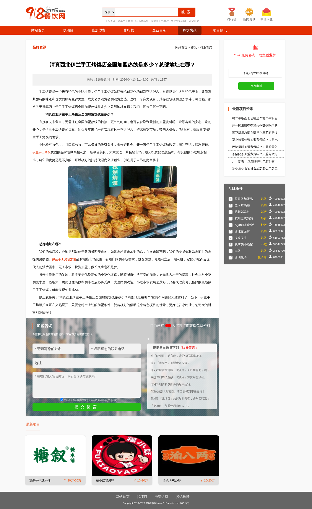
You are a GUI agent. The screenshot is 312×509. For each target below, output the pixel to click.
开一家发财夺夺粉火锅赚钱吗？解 (255, 125)
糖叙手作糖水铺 (39, 480)
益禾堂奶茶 (242, 205)
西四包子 (241, 257)
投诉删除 (183, 497)
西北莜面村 (242, 231)
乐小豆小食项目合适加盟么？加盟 (255, 168)
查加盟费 (99, 30)
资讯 (194, 47)
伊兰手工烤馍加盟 (64, 259)
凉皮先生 (241, 238)
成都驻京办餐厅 (160, 21)
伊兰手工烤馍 (41, 152)
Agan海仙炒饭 (244, 225)
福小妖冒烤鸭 (105, 480)
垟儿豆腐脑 (141, 21)
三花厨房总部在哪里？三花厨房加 (255, 132)
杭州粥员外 (242, 212)
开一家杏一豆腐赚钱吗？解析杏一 (255, 161)
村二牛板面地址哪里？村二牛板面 (255, 118)
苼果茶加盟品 (244, 199)
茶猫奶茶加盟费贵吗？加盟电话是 (255, 154)
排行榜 (129, 30)
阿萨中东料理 (179, 21)
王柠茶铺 (110, 21)
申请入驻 (162, 497)
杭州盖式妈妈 (244, 218)
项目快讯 (220, 30)
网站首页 (38, 30)
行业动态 (206, 47)
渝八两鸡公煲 (172, 480)
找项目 (68, 30)
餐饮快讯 (190, 30)
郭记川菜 (194, 21)
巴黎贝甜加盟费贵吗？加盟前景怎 (255, 147)
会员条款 (110, 400)
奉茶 (238, 251)
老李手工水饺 (125, 21)
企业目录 (159, 30)
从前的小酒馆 (244, 244)
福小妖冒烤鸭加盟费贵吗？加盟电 (255, 139)
